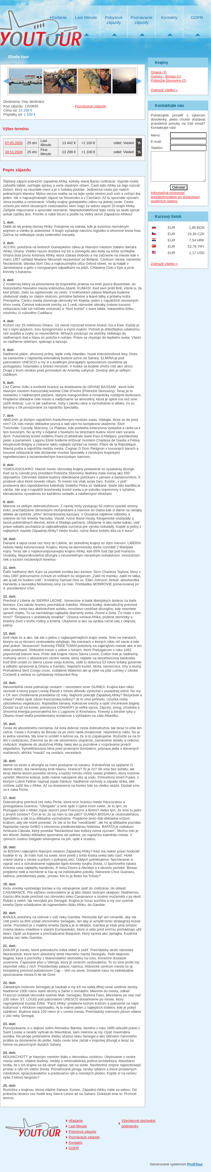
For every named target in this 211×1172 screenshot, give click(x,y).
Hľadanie (58, 17)
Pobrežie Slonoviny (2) (168, 80)
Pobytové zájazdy (114, 20)
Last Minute (86, 17)
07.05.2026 (14, 143)
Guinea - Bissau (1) (166, 76)
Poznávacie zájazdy (141, 20)
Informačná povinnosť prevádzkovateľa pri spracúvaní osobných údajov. (175, 202)
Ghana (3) (159, 72)
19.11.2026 (14, 152)
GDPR (197, 17)
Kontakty (169, 17)
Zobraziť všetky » (164, 90)
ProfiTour (195, 1164)
